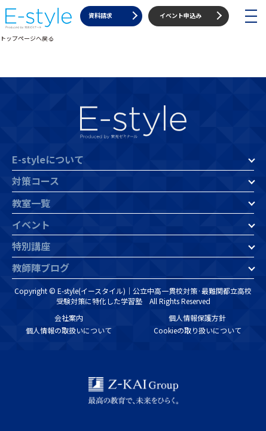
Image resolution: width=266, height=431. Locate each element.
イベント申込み (180, 15)
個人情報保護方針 (197, 317)
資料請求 (100, 15)
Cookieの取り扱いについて (197, 330)
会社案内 (68, 317)
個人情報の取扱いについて (69, 330)
